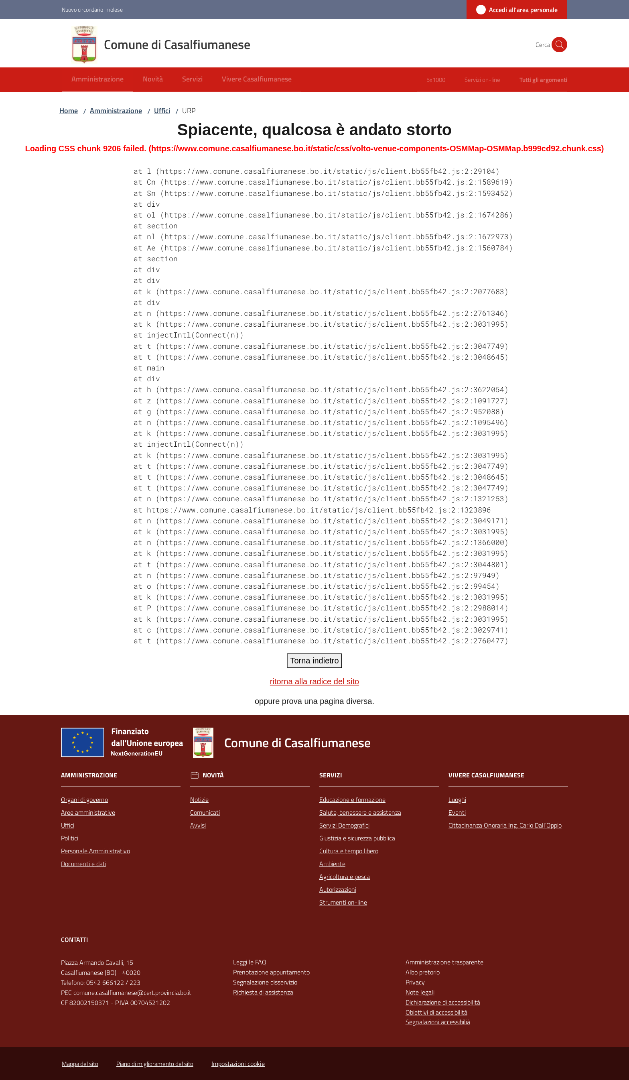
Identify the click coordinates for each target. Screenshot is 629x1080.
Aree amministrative (88, 812)
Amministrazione (116, 110)
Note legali (420, 992)
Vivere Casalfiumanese (486, 775)
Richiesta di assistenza (263, 992)
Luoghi (457, 799)
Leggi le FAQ (249, 962)
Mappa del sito (80, 1063)
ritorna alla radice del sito (314, 681)
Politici (69, 838)
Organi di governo (84, 799)
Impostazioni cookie (238, 1063)
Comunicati (205, 812)
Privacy (415, 982)
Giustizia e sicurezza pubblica (357, 838)
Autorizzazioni (337, 889)
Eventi (457, 812)
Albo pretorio (423, 972)
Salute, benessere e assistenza (360, 812)
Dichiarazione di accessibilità (443, 1002)
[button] (557, 44)
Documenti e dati (83, 863)
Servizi (330, 775)
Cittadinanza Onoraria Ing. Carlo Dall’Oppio (505, 825)
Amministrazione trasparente (444, 962)
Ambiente (332, 863)
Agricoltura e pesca (344, 876)
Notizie (199, 799)
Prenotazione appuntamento (271, 972)
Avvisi (198, 825)
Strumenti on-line (343, 902)
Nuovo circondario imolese (92, 9)
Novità (213, 775)
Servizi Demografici (344, 825)
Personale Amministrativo (95, 851)
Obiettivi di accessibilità (436, 1012)
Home (68, 110)
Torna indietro (314, 660)
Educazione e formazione (352, 799)
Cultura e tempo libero (348, 851)
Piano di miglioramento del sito (154, 1063)
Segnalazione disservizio (265, 982)
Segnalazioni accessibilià (438, 1022)
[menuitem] (97, 79)
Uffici (162, 110)
